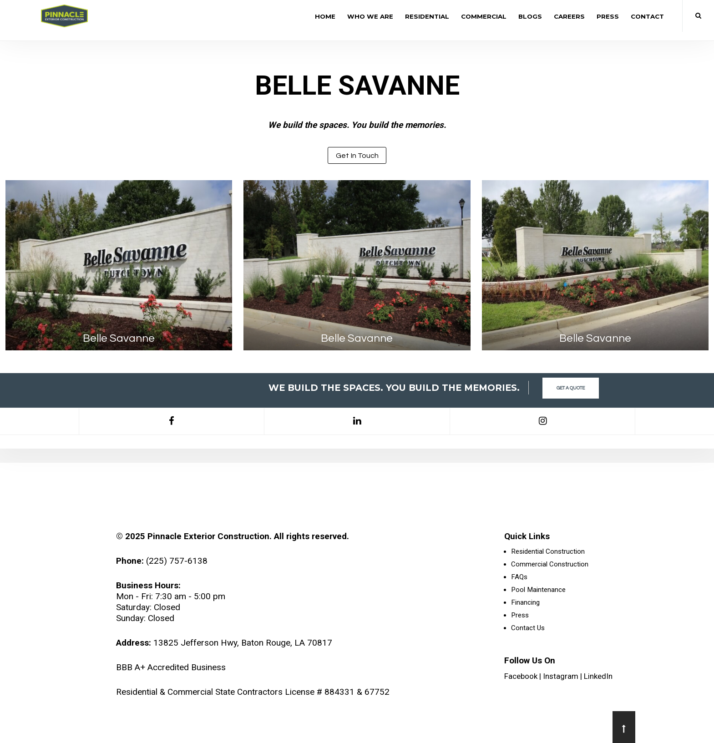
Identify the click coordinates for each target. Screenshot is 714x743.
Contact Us (528, 628)
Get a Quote (571, 388)
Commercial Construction (549, 564)
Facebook (520, 676)
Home (325, 16)
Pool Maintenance (538, 590)
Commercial (483, 16)
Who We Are (370, 16)
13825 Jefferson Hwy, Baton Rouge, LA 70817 (242, 642)
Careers (569, 16)
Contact (647, 16)
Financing (525, 602)
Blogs (530, 16)
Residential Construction (548, 551)
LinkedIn (598, 676)
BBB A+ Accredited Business (171, 667)
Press (608, 16)
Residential (427, 16)
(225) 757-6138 (177, 561)
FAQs (519, 577)
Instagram (560, 676)
